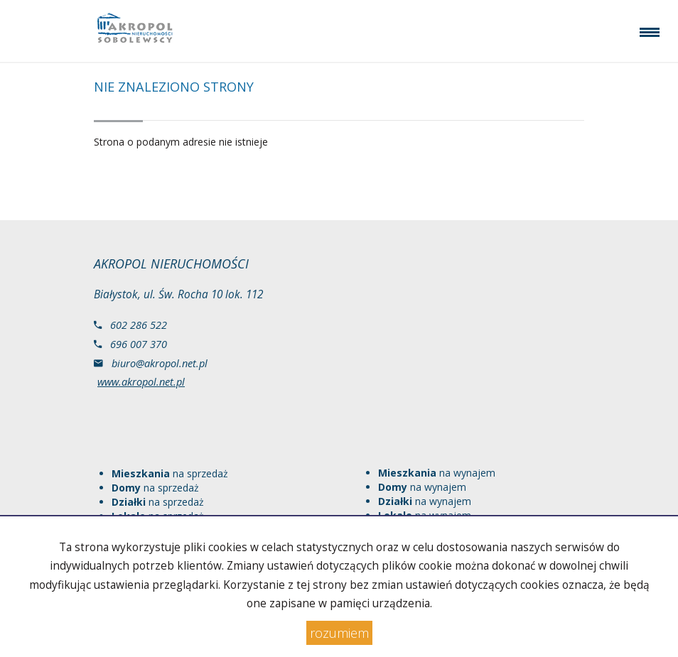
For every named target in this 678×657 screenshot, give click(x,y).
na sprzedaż (170, 473)
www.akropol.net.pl (141, 381)
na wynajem (436, 472)
